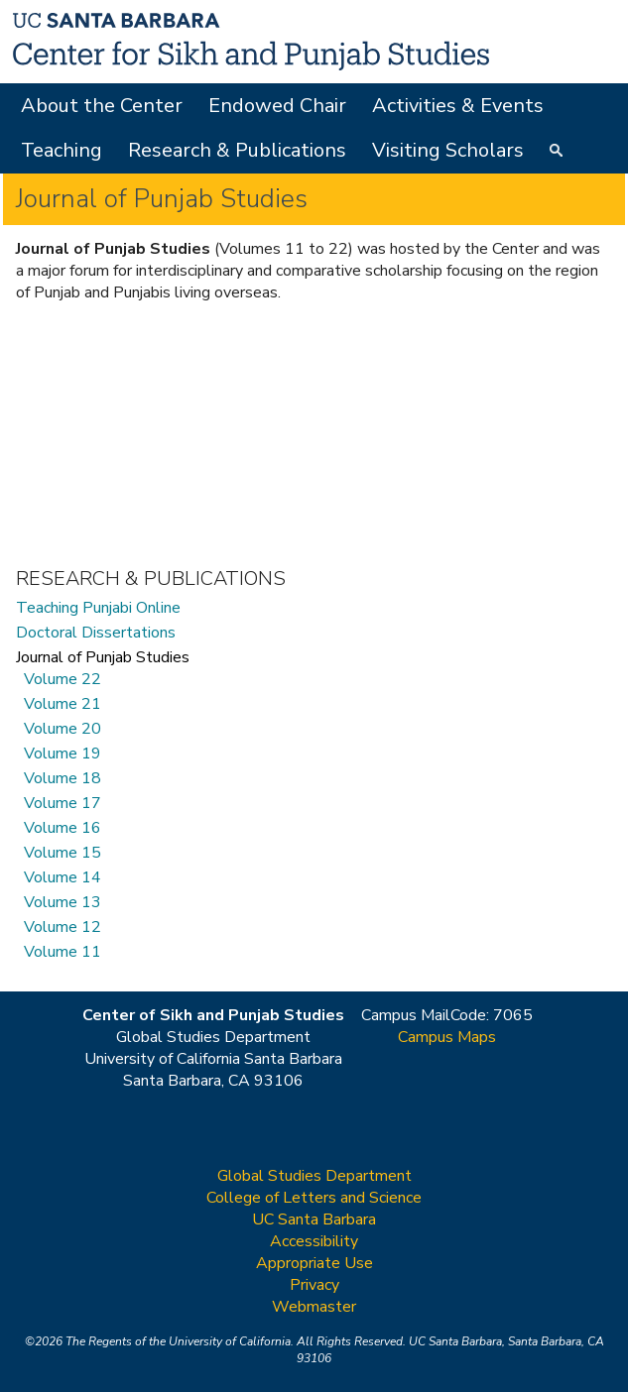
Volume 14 (62, 878)
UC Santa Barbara (314, 1219)
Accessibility (314, 1241)
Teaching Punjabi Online (98, 608)
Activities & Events (458, 105)
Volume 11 (62, 952)
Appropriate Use (314, 1263)
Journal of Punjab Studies (102, 657)
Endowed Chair (277, 105)
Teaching (61, 150)
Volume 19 (62, 754)
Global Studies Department (314, 1176)
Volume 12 (62, 927)
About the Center (102, 105)
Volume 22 (62, 679)
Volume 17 (62, 803)
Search (558, 153)
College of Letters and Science (314, 1198)
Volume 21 (62, 704)
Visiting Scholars (448, 150)
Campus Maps (447, 1037)
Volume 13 (62, 902)
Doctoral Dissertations (96, 633)
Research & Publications (237, 150)
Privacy (314, 1285)
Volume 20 (62, 729)
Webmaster (314, 1307)
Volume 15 (62, 853)
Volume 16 (62, 828)
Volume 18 (62, 778)
